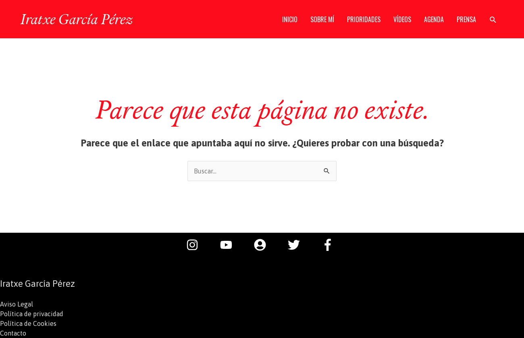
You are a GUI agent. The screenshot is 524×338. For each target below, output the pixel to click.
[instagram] (196, 245)
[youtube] (230, 245)
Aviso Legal (16, 304)
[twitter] (298, 245)
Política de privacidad (31, 313)
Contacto (13, 333)
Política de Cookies (28, 323)
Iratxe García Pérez (76, 19)
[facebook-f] (330, 245)
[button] (493, 19)
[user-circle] (264, 245)
